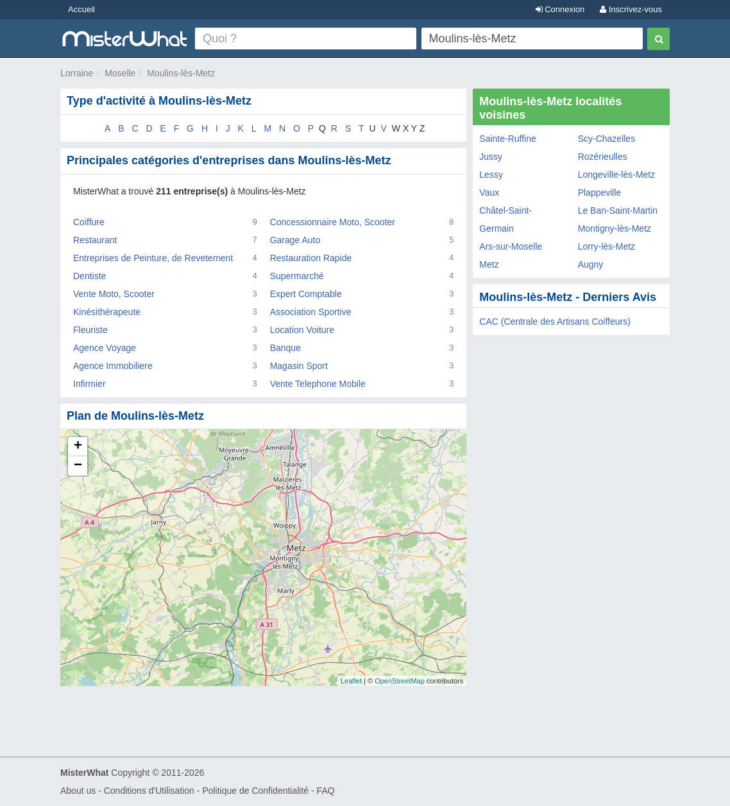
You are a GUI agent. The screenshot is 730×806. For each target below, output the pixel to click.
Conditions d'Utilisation (149, 790)
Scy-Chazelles (606, 138)
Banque (285, 348)
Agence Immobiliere (113, 366)
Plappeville (600, 192)
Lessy (491, 174)
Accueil (81, 9)
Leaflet (351, 681)
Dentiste (89, 276)
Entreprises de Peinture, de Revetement (153, 258)
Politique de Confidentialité (255, 790)
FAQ (326, 790)
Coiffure (89, 222)
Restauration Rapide (311, 258)
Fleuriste (90, 330)
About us (78, 790)
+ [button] (78, 446)
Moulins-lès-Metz (181, 73)
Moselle (120, 73)
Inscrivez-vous (631, 9)
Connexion (560, 9)
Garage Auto (295, 240)
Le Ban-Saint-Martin (618, 210)
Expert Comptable (306, 294)
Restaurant (95, 240)
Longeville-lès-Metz (617, 174)
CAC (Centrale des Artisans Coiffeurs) (555, 321)
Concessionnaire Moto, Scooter (332, 222)
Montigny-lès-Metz (614, 228)
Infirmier (89, 384)
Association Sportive (311, 312)
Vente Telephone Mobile (318, 384)
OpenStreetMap (400, 681)
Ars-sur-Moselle (510, 246)
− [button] (78, 466)
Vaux (489, 192)
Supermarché (297, 276)
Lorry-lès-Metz (606, 246)
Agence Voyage (104, 348)
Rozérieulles (602, 156)
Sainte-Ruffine (507, 138)
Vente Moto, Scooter (114, 294)
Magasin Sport (299, 366)
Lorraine (76, 73)
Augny (591, 264)
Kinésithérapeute (106, 312)
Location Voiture (302, 330)
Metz (488, 264)
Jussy (490, 156)
